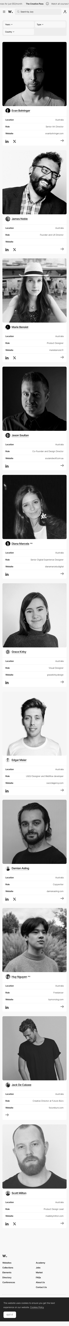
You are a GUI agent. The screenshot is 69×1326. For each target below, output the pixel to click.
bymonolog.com (56, 999)
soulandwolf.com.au (54, 458)
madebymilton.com (55, 1216)
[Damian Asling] (17, 868)
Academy (40, 1262)
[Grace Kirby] (15, 651)
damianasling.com (55, 891)
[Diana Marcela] (19, 543)
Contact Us (41, 1287)
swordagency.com (55, 783)
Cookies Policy (37, 1307)
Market (39, 1272)
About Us (40, 1282)
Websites (6, 1262)
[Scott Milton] (15, 1193)
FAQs (38, 1277)
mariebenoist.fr (56, 350)
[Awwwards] (10, 11)
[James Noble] (16, 218)
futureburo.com (56, 1107)
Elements (6, 1272)
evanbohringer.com (54, 133)
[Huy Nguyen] (17, 976)
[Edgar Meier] (15, 760)
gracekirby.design (55, 674)
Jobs (38, 1267)
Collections (7, 1267)
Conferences (8, 1282)
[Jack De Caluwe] (18, 1084)
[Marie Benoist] (16, 327)
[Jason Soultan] (17, 435)
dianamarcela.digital (54, 566)
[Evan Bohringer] (17, 110)
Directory (7, 1277)
